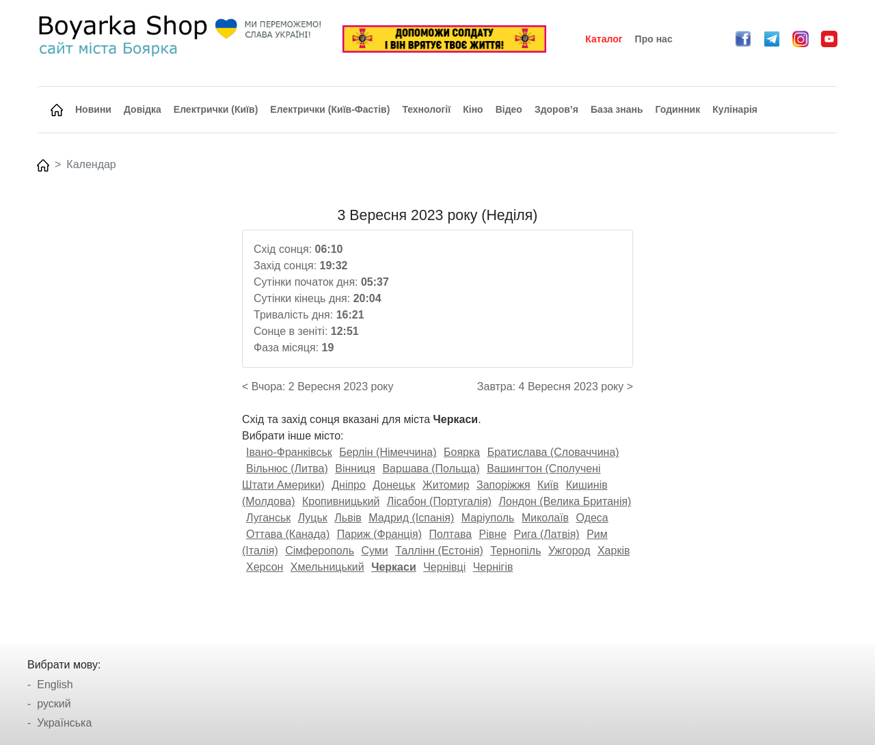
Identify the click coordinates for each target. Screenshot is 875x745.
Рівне (493, 534)
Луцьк (312, 518)
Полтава (450, 534)
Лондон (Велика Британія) (565, 501)
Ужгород (569, 550)
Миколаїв (545, 518)
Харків (613, 550)
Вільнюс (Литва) (287, 468)
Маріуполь (488, 518)
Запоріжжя (503, 485)
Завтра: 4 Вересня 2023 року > (555, 386)
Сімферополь (319, 550)
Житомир (446, 485)
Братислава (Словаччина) (553, 452)
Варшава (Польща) (430, 468)
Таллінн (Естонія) (439, 550)
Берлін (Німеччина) (387, 452)
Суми (374, 550)
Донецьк (394, 485)
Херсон (264, 567)
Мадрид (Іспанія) (411, 518)
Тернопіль (515, 550)
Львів (347, 518)
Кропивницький (340, 501)
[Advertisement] (132, 412)
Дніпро (349, 485)
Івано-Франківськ (289, 452)
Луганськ (268, 518)
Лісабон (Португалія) (439, 501)
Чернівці (444, 567)
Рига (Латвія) (546, 534)
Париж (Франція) (379, 534)
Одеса (592, 518)
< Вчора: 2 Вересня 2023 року (318, 386)
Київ (547, 485)
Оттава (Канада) (287, 534)
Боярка (462, 452)
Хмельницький (327, 567)
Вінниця (355, 468)
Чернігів (493, 567)
